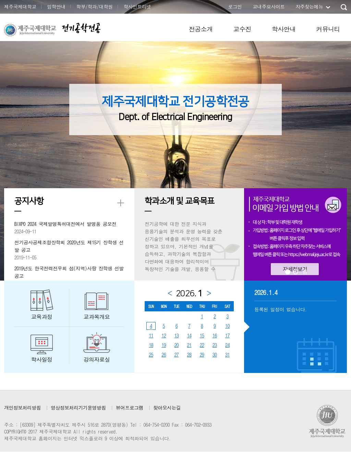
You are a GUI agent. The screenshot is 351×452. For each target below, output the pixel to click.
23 (215, 344)
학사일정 (41, 359)
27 (176, 354)
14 (189, 335)
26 (163, 354)
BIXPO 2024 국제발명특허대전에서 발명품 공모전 (65, 223)
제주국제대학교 (20, 6)
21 (189, 344)
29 (202, 354)
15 (202, 335)
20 (176, 344)
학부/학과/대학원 (94, 6)
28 (189, 354)
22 (202, 344)
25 (151, 354)
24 (227, 344)
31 (227, 354)
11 (151, 335)
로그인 (235, 6)
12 (163, 335)
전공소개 (201, 29)
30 (215, 354)
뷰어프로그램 (129, 407)
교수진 (242, 29)
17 (227, 335)
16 (215, 335)
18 (151, 344)
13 (176, 335)
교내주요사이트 (269, 6)
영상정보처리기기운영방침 (78, 407)
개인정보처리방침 (22, 407)
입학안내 (56, 6)
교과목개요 (97, 317)
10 (227, 325)
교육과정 (41, 317)
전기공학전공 (81, 28)
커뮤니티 (328, 29)
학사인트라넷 (137, 6)
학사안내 (284, 29)
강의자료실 (97, 359)
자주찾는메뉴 (309, 6)
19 (163, 344)
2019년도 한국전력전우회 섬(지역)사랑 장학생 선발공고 (69, 272)
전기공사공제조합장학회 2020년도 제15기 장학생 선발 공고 (69, 246)
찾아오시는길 (167, 407)
